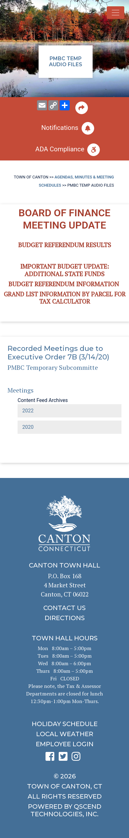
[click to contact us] (64, 608)
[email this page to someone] (42, 105)
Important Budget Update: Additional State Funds (64, 270)
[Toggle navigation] (115, 12)
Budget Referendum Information (63, 284)
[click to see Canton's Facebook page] (51, 758)
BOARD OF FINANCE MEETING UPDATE (64, 219)
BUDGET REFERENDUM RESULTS (64, 245)
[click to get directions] (64, 618)
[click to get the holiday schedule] (64, 724)
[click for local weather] (64, 734)
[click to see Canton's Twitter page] (65, 758)
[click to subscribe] (64, 128)
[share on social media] (64, 105)
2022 (28, 411)
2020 (28, 427)
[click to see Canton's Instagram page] (77, 758)
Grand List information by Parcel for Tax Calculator (65, 297)
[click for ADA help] (64, 149)
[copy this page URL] (53, 105)
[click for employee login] (64, 744)
